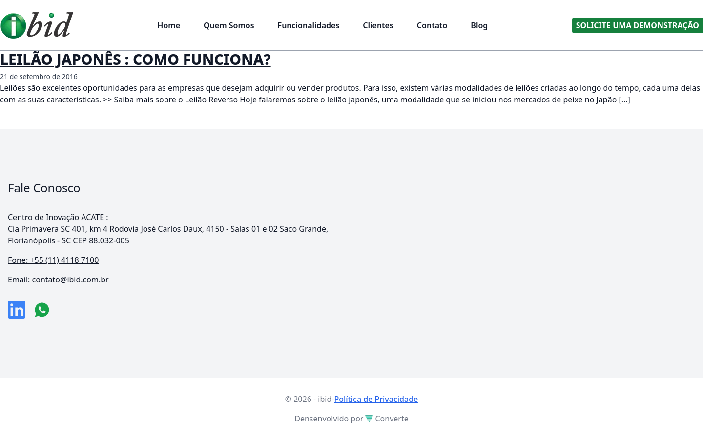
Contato (432, 25)
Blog (479, 25)
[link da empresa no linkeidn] (16, 310)
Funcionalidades (309, 25)
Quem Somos (229, 25)
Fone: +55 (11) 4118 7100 (53, 260)
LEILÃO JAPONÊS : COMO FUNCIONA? (135, 59)
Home (168, 25)
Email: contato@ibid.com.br (58, 279)
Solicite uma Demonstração (637, 25)
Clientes (378, 25)
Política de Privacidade (376, 399)
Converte (386, 418)
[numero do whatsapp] (42, 310)
